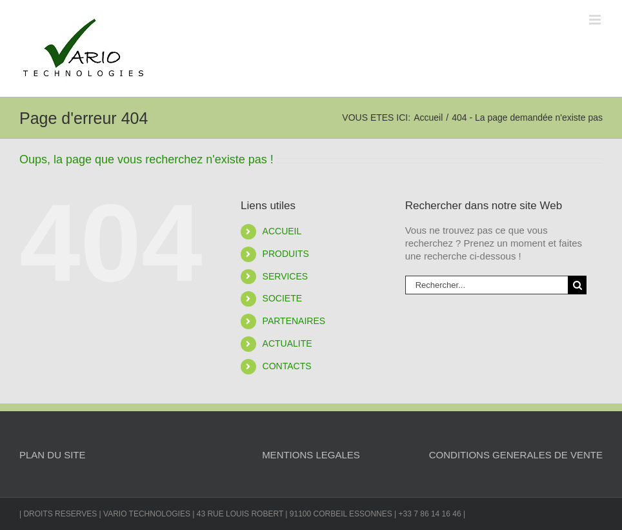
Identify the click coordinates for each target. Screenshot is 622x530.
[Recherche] (577, 285)
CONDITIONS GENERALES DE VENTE (516, 454)
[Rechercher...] (486, 285)
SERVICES (285, 276)
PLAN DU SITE (52, 454)
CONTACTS (287, 366)
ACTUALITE (287, 343)
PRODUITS (286, 254)
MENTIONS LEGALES (311, 454)
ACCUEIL (282, 231)
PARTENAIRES (294, 321)
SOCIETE (282, 298)
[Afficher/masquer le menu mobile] (596, 19)
